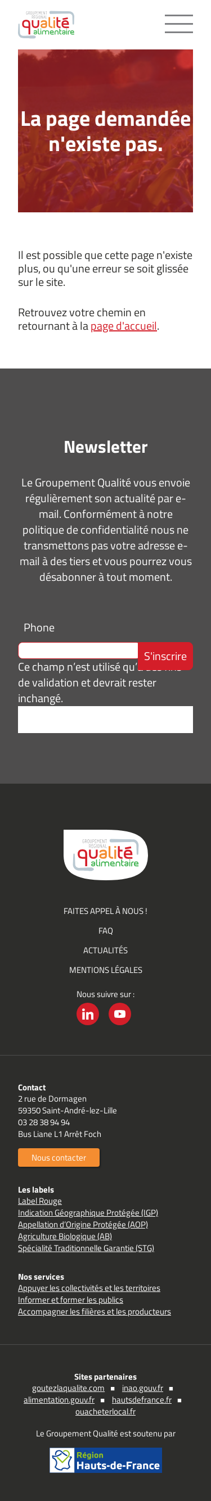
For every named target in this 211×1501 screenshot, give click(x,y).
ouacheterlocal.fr (105, 1411)
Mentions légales (105, 969)
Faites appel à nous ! (105, 910)
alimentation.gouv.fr (59, 1399)
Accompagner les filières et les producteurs (94, 1311)
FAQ (105, 930)
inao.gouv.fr (142, 1387)
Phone (39, 627)
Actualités (105, 950)
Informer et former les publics (70, 1299)
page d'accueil (124, 325)
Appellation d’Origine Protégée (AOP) (83, 1224)
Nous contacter (59, 1157)
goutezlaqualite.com (68, 1387)
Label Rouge (40, 1200)
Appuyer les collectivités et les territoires (89, 1287)
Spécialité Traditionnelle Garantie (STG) (86, 1247)
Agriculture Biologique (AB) (65, 1236)
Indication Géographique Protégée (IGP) (88, 1212)
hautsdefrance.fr (142, 1399)
